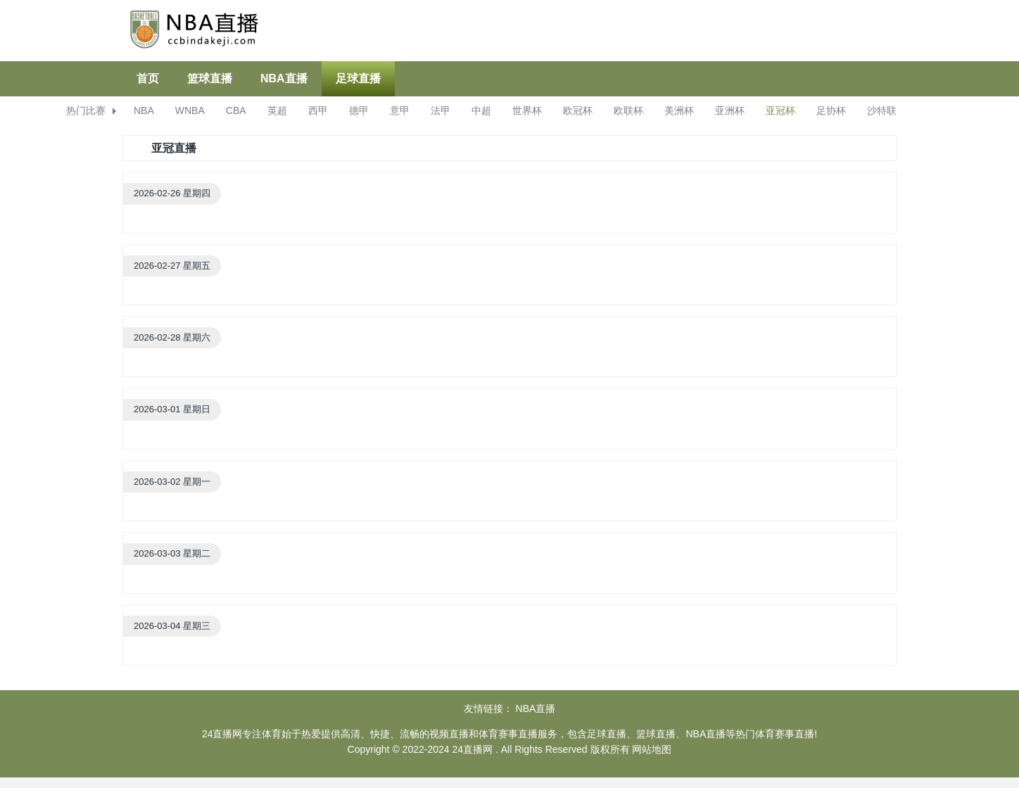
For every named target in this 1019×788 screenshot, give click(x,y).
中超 (481, 110)
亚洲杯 (730, 110)
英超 (277, 110)
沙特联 (882, 110)
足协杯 (831, 110)
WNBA (190, 110)
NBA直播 (284, 78)
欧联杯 (628, 110)
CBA (236, 110)
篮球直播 (209, 78)
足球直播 (358, 78)
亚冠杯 (780, 110)
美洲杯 (679, 110)
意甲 (400, 110)
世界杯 (527, 110)
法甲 (440, 110)
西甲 (318, 110)
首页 (148, 78)
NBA (144, 110)
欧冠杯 (578, 110)
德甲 (359, 110)
